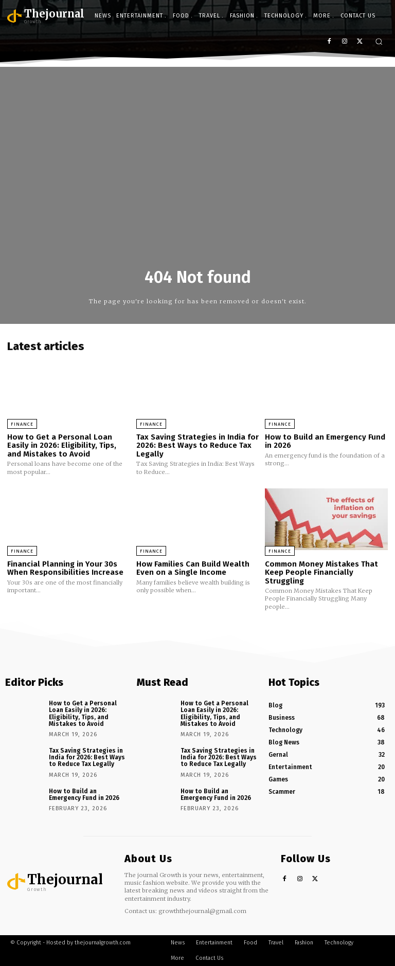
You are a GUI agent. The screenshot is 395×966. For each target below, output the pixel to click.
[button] (379, 41)
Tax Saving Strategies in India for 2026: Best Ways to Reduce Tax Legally (197, 445)
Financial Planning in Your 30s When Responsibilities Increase (65, 568)
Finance (22, 424)
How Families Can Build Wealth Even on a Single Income (192, 568)
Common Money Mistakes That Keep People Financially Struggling (321, 572)
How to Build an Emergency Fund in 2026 (325, 441)
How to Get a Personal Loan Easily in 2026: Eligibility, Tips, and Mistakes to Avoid (61, 445)
